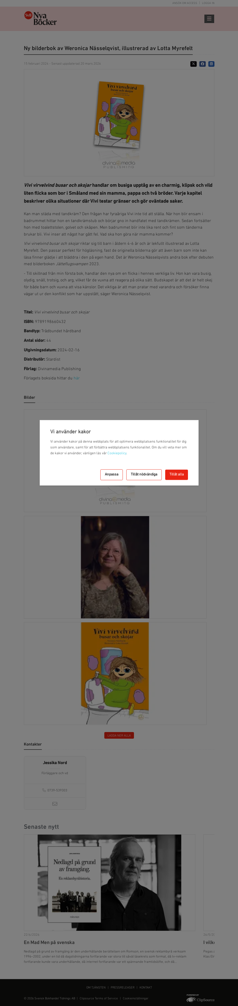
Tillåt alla (176, 475)
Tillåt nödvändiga (144, 475)
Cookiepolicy (116, 453)
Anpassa (111, 475)
